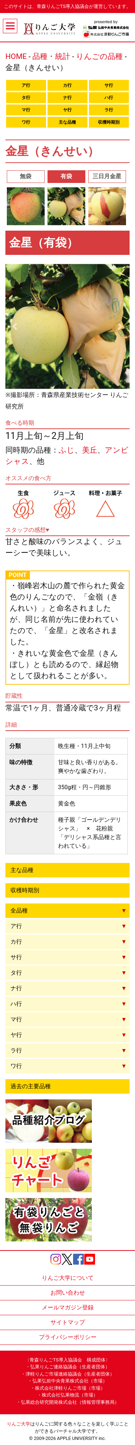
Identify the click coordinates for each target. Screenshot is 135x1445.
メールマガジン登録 (68, 1307)
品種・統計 (51, 56)
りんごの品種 (99, 56)
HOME (16, 56)
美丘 (89, 450)
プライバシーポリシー (67, 1337)
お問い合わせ (67, 1292)
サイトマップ (67, 1322)
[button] (14, 326)
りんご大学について (68, 1277)
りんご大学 (18, 1424)
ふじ (67, 450)
